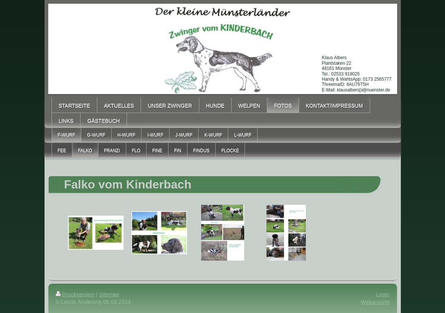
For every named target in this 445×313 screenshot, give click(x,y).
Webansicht (375, 302)
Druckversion (75, 294)
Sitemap (109, 294)
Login (382, 294)
